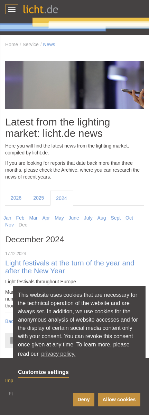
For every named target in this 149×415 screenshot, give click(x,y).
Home (11, 44)
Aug (101, 218)
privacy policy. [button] (58, 354)
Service (30, 44)
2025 (38, 198)
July (88, 218)
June (74, 218)
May (59, 218)
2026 (16, 198)
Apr (46, 218)
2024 (61, 198)
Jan (7, 218)
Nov (9, 224)
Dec (23, 224)
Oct (129, 218)
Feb (20, 218)
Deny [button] (83, 399)
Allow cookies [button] (119, 399)
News (49, 44)
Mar (33, 218)
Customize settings (43, 372)
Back (10, 321)
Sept (116, 218)
